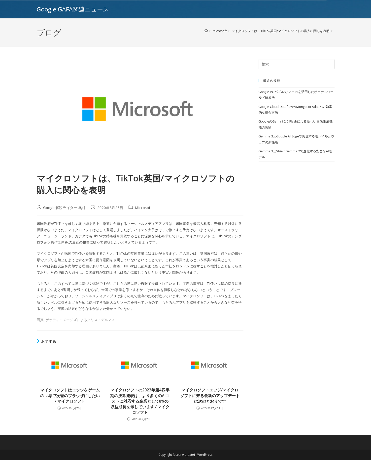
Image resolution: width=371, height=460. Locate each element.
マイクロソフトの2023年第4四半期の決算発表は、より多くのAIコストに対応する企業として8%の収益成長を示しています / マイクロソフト (139, 401)
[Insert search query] (297, 64)
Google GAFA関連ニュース (73, 9)
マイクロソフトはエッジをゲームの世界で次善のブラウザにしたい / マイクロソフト (70, 395)
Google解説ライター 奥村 (64, 207)
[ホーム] (206, 31)
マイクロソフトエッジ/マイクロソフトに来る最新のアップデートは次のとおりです (210, 395)
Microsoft (143, 207)
